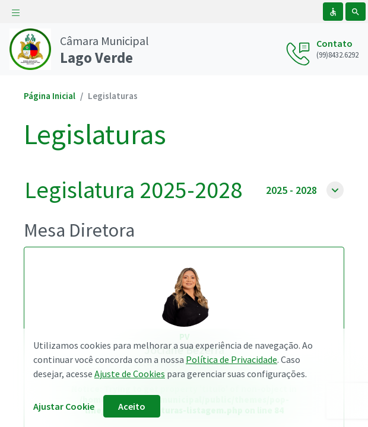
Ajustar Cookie (63, 406)
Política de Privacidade (231, 359)
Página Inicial (49, 95)
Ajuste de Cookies (129, 374)
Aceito (131, 406)
